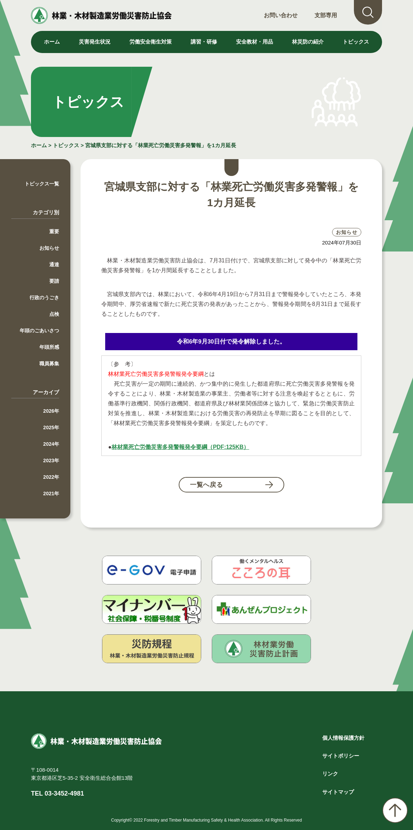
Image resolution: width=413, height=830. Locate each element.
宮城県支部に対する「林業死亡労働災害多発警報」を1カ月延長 (160, 145)
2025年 (51, 427)
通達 (54, 264)
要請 (54, 281)
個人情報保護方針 (343, 738)
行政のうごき (44, 297)
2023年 (51, 460)
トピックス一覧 (42, 184)
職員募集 (49, 363)
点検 (54, 314)
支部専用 (325, 15)
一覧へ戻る (206, 484)
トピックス (356, 42)
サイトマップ (338, 792)
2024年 (51, 444)
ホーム (52, 42)
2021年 (51, 493)
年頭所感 (49, 347)
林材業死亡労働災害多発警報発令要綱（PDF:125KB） (180, 447)
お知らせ (49, 248)
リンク (330, 774)
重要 (54, 231)
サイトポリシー (340, 756)
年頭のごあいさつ (39, 330)
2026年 (51, 411)
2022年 (51, 477)
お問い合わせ (281, 15)
